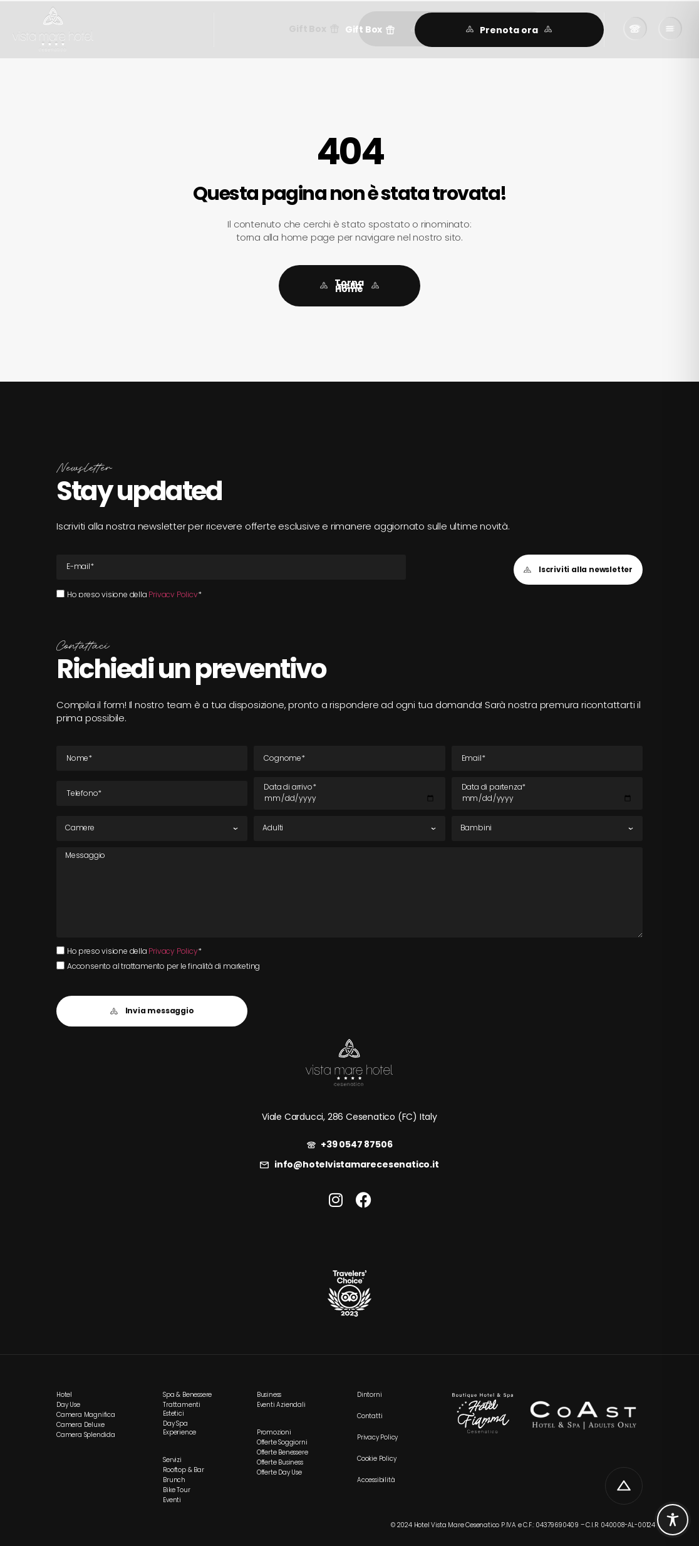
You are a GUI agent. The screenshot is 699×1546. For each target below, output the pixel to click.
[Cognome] (349, 758)
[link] (53, 29)
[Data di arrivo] (349, 793)
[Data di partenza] (547, 793)
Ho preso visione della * (134, 594)
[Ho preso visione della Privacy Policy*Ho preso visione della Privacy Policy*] (60, 594)
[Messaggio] (349, 892)
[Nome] (151, 758)
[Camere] (151, 828)
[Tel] (151, 793)
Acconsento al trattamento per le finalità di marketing (163, 966)
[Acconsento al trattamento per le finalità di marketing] (60, 965)
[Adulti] (349, 828)
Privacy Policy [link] (172, 594)
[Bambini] (547, 828)
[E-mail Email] (231, 567)
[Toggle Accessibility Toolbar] (673, 1520)
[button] (370, 29)
